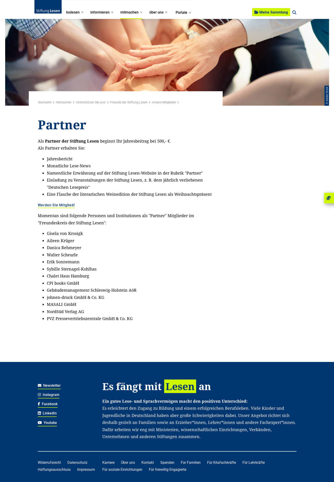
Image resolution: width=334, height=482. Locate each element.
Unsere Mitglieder (164, 102)
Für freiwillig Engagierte (167, 469)
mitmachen (64, 102)
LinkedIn (47, 413)
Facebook (48, 404)
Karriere (108, 462)
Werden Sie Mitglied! (56, 205)
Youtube (47, 423)
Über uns (128, 462)
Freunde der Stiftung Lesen (129, 102)
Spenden (167, 462)
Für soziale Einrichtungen (122, 469)
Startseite (45, 102)
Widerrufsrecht (49, 462)
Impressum (86, 469)
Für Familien (191, 462)
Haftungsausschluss (54, 469)
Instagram (49, 395)
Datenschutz (77, 462)
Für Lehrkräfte (253, 462)
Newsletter (49, 385)
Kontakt (147, 462)
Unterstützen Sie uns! (91, 102)
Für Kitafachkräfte (221, 462)
